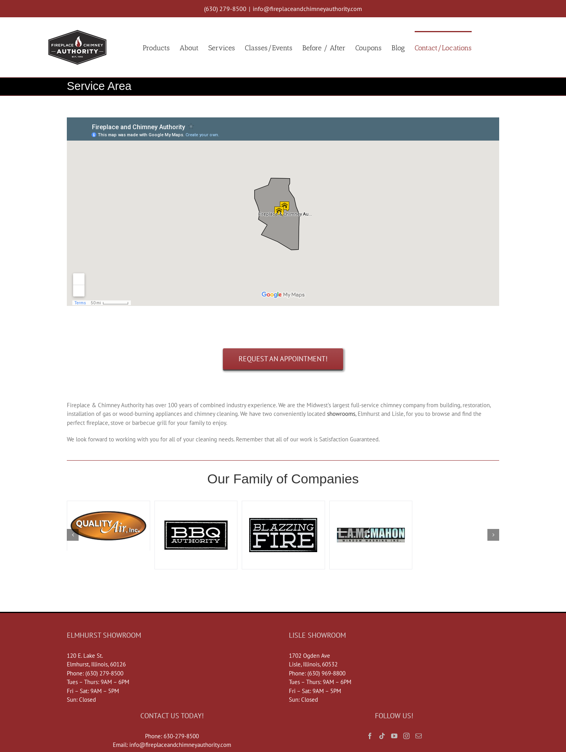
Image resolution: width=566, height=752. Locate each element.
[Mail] (418, 736)
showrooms (341, 413)
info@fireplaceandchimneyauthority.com (307, 9)
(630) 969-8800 (326, 673)
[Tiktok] (382, 736)
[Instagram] (406, 736)
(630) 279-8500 (225, 9)
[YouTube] (394, 736)
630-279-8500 (181, 736)
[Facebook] (370, 736)
